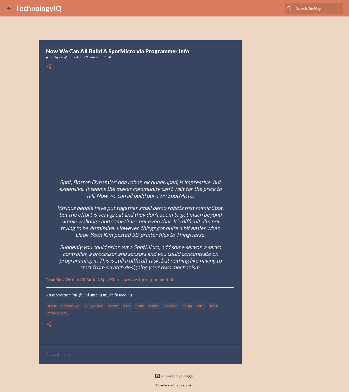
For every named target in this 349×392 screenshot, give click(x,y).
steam (187, 306)
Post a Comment (59, 354)
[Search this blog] (318, 8)
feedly (113, 306)
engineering (94, 306)
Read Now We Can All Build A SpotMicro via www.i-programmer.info (110, 279)
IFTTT (126, 306)
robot (154, 306)
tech (213, 306)
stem (200, 306)
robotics (170, 306)
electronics (70, 306)
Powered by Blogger (174, 376)
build (52, 306)
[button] (49, 67)
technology (57, 313)
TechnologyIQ (39, 8)
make (140, 306)
